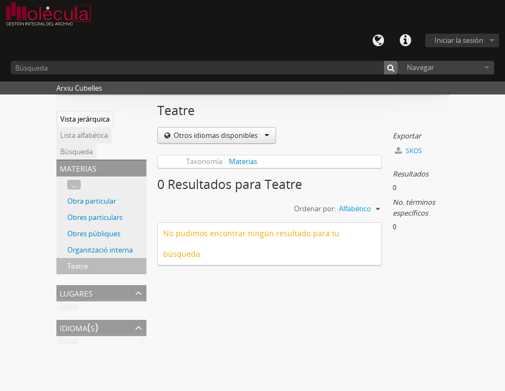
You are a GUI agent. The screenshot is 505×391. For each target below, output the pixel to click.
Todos (69, 308)
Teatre (77, 266)
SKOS (408, 150)
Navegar (420, 67)
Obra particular (91, 201)
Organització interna (100, 250)
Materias (243, 161)
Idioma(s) (378, 40)
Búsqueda (76, 151)
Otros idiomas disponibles (220, 135)
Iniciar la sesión (458, 40)
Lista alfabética (84, 135)
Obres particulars (95, 217)
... (74, 185)
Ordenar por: (315, 208)
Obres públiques (93, 233)
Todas (68, 343)
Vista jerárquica (85, 119)
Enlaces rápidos (405, 40)
